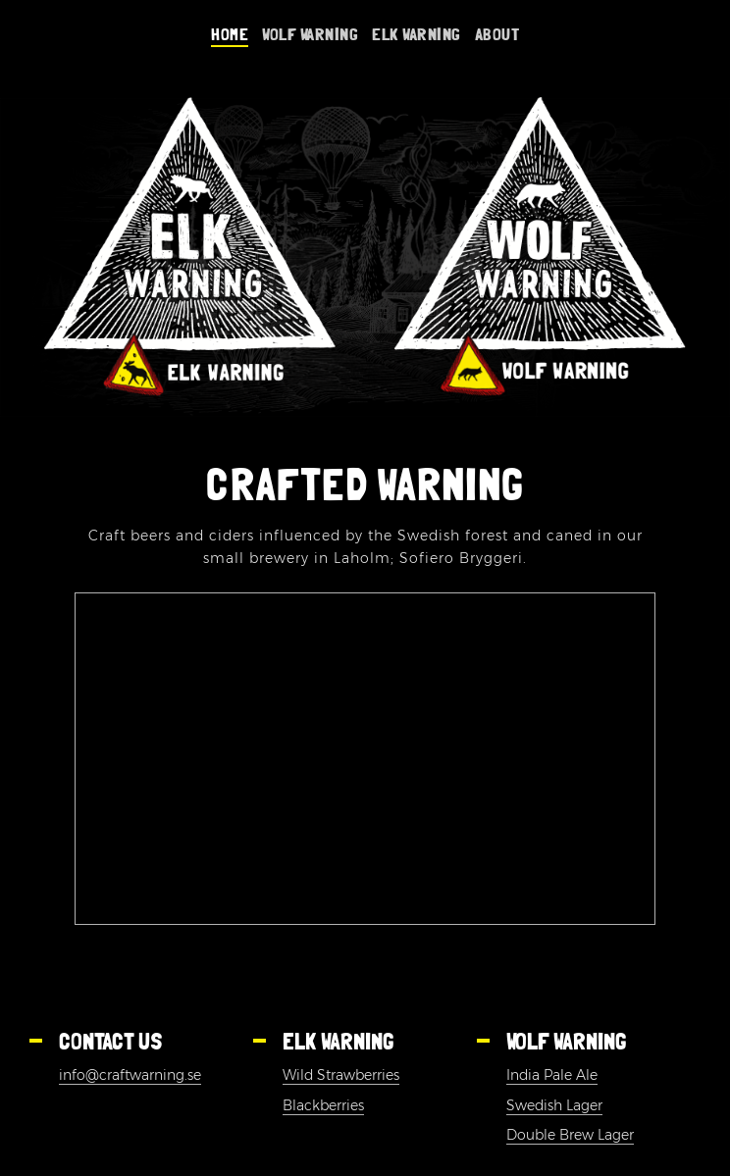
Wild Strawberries (341, 1075)
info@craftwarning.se (130, 1075)
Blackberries (323, 1105)
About (497, 33)
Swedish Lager (554, 1105)
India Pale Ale (552, 1075)
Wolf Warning (310, 33)
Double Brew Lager (570, 1135)
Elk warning (416, 33)
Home (229, 33)
